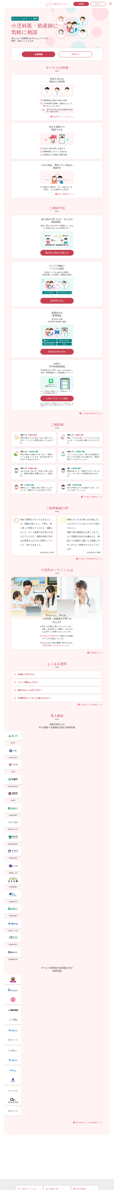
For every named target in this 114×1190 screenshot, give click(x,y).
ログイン (75, 54)
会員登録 (38, 54)
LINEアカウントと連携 (57, 398)
